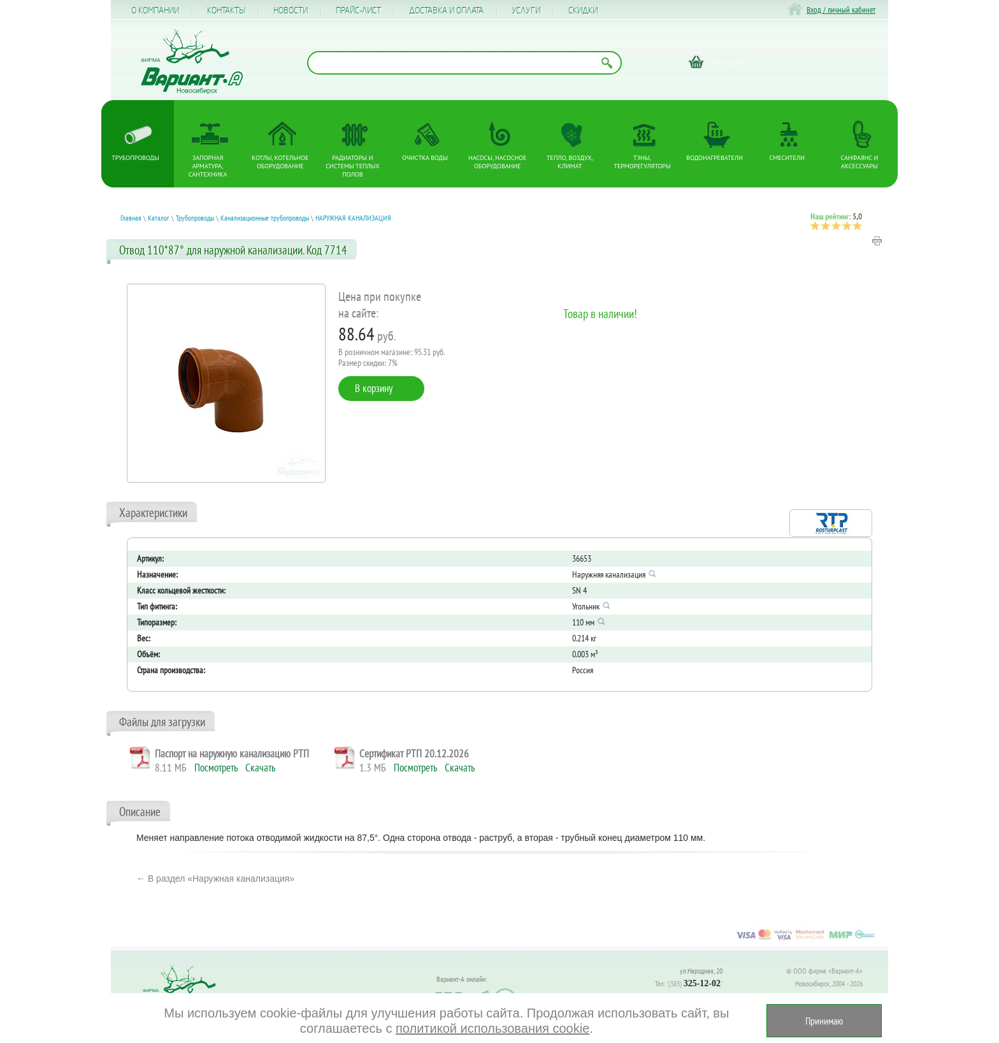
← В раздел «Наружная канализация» (215, 878)
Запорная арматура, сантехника (208, 166)
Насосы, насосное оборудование (497, 162)
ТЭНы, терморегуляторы (642, 162)
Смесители (787, 158)
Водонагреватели (714, 158)
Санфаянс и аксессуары (860, 162)
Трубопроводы (135, 158)
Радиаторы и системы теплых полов (353, 166)
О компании (155, 10)
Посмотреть (216, 768)
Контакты (226, 10)
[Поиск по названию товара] (464, 63)
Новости (290, 10)
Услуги (526, 10)
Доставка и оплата (446, 10)
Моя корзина (728, 62)
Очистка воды (425, 158)
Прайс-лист (358, 10)
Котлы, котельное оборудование (280, 162)
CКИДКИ (583, 10)
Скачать (260, 768)
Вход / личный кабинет (841, 9)
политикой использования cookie (492, 1028)
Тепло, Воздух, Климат (570, 162)
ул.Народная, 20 (701, 970)
